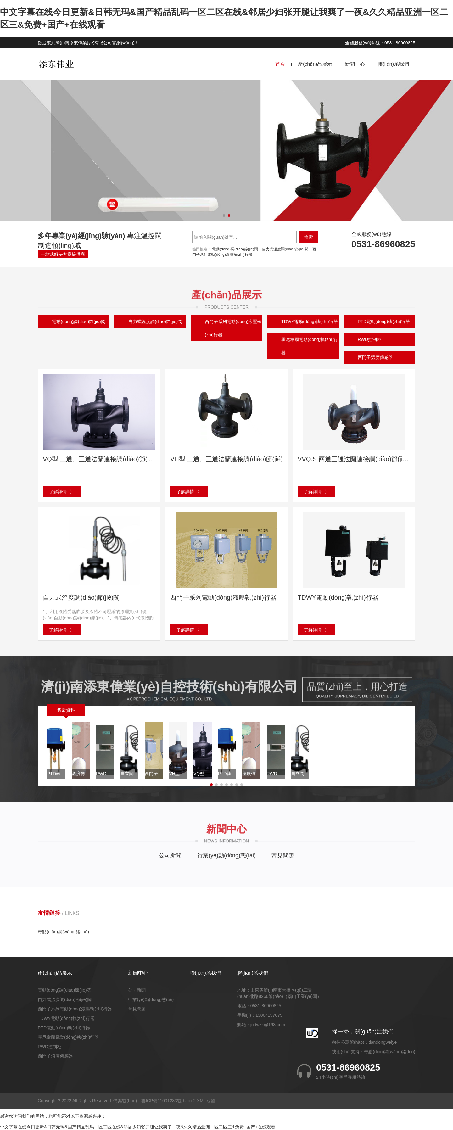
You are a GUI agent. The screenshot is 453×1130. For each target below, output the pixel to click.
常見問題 (282, 855)
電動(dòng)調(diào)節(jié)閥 (235, 249)
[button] (224, 215)
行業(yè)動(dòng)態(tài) (226, 855)
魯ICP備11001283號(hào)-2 (168, 1100)
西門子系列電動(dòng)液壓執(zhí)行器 (233, 328)
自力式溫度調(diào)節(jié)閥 (285, 249)
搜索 (308, 237)
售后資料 (66, 710)
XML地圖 (206, 1100)
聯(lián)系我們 (393, 64)
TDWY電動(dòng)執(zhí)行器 (66, 1018)
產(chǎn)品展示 (315, 64)
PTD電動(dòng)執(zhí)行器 (64, 1027)
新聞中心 (355, 64)
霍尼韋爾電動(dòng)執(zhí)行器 (309, 346)
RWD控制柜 (369, 339)
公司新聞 (170, 855)
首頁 (280, 64)
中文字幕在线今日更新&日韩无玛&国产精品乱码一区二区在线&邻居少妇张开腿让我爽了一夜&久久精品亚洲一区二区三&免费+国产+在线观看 (137, 1126)
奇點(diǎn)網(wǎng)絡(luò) (63, 931)
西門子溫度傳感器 (375, 357)
